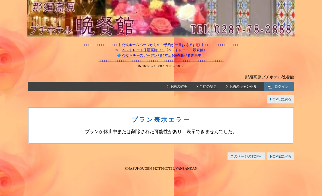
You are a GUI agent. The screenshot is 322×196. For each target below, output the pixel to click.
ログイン (281, 86)
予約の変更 (208, 86)
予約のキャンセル (243, 86)
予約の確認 (178, 86)
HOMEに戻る (280, 99)
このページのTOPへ (246, 156)
